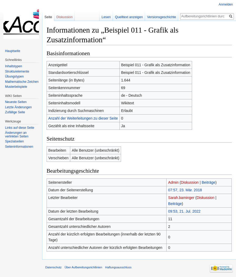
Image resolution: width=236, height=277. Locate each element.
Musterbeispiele (16, 87)
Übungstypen (14, 76)
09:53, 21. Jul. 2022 (184, 211)
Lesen (106, 17)
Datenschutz (53, 267)
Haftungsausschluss (118, 267)
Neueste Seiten (16, 102)
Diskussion (190, 182)
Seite (48, 17)
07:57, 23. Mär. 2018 (185, 190)
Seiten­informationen (19, 146)
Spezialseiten (14, 141)
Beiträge (208, 182)
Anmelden (226, 4)
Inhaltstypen (13, 66)
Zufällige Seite (15, 112)
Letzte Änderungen (18, 107)
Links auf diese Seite (19, 128)
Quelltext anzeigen (129, 17)
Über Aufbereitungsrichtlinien (83, 267)
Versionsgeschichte (161, 17)
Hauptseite (12, 51)
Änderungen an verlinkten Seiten (16, 134)
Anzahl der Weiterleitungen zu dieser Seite (83, 118)
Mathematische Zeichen (21, 82)
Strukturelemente (17, 71)
